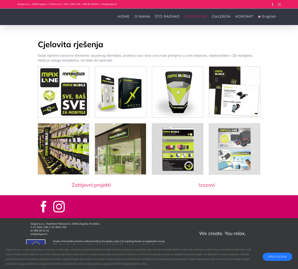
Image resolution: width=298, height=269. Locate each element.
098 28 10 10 (41, 230)
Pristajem (277, 256)
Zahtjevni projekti (91, 185)
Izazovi (207, 185)
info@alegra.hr (109, 4)
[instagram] (59, 206)
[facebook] (43, 206)
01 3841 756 (40, 227)
